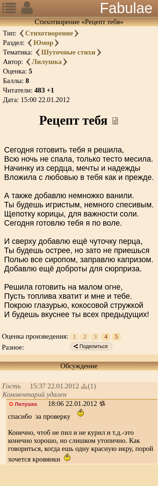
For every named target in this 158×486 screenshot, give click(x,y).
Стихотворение (49, 33)
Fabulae (126, 8)
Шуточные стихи (68, 52)
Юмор (43, 42)
